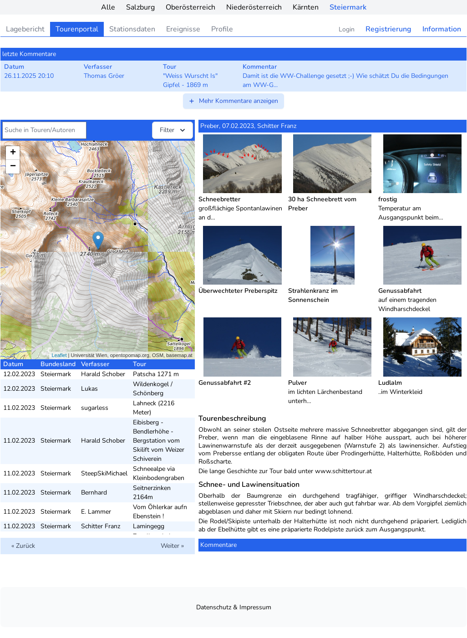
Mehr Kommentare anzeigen (233, 101)
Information (441, 29)
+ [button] (13, 153)
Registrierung (388, 29)
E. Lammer (96, 511)
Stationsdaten (132, 29)
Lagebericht (25, 29)
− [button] (13, 167)
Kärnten (306, 7)
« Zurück (23, 545)
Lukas (89, 388)
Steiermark (348, 7)
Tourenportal (77, 29)
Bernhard (94, 492)
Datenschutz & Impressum (233, 607)
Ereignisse (183, 29)
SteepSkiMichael (104, 473)
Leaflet (58, 355)
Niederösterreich (254, 7)
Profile (222, 29)
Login (347, 29)
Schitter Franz (100, 526)
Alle (108, 7)
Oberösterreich (190, 7)
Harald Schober (103, 374)
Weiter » (172, 545)
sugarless (94, 407)
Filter (173, 130)
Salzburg (140, 7)
